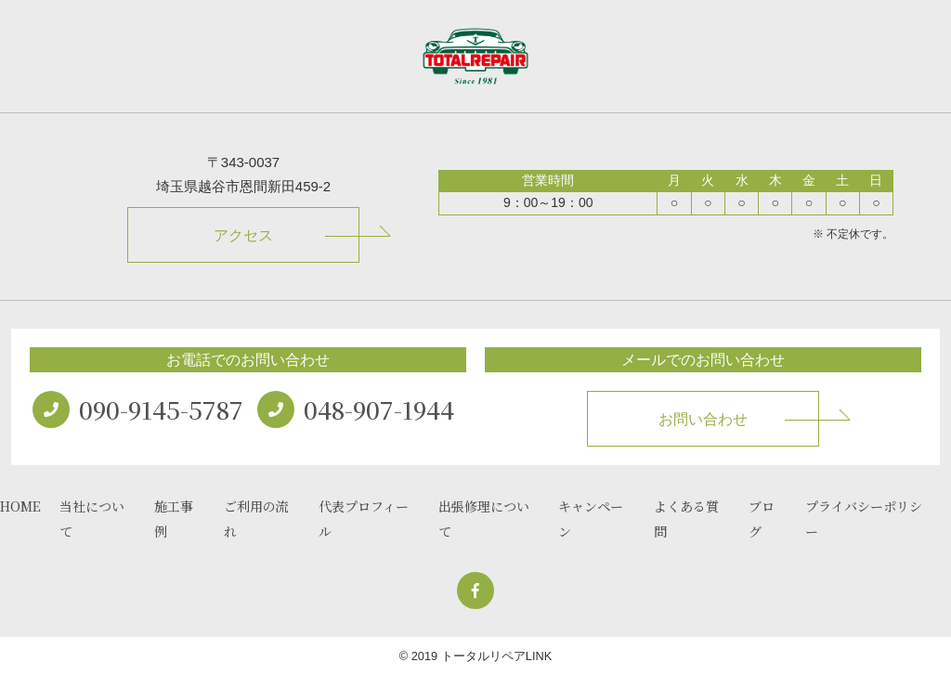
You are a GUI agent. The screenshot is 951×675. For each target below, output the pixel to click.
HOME (20, 506)
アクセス (243, 235)
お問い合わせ (703, 419)
